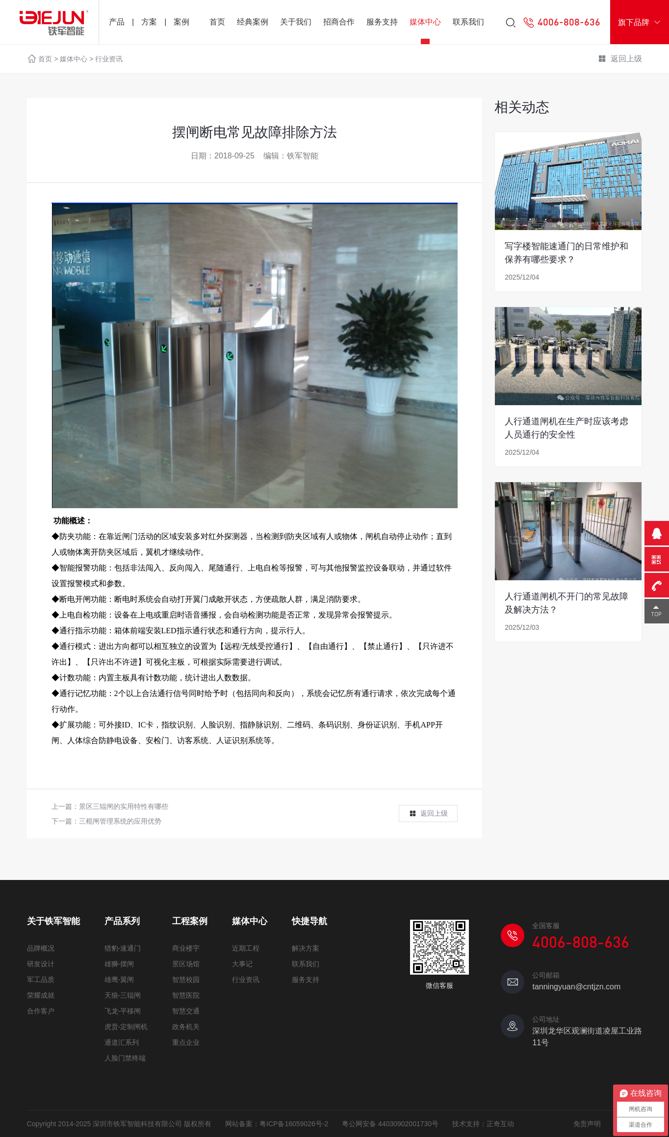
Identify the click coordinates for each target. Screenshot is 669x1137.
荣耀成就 (40, 995)
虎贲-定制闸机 (126, 1027)
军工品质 (40, 979)
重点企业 (186, 1042)
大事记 (242, 964)
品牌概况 (40, 948)
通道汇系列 (121, 1042)
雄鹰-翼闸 (119, 979)
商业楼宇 (186, 948)
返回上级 (620, 59)
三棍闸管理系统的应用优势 (120, 821)
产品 (117, 22)
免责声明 (587, 1124)
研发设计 (40, 964)
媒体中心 (425, 22)
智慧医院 (186, 995)
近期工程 (245, 948)
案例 (181, 22)
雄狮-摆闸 (119, 964)
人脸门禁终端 (125, 1058)
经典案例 (252, 22)
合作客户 (40, 1011)
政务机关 (186, 1027)
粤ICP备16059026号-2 (293, 1124)
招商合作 (339, 22)
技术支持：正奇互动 (483, 1124)
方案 (149, 22)
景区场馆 (186, 964)
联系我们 (468, 22)
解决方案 (305, 948)
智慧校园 (186, 979)
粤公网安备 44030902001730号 (390, 1124)
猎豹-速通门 (122, 948)
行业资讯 (109, 59)
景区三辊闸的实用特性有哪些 (123, 806)
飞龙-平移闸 (122, 1011)
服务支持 (382, 22)
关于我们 (295, 22)
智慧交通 (186, 1011)
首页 (217, 22)
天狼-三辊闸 (122, 995)
